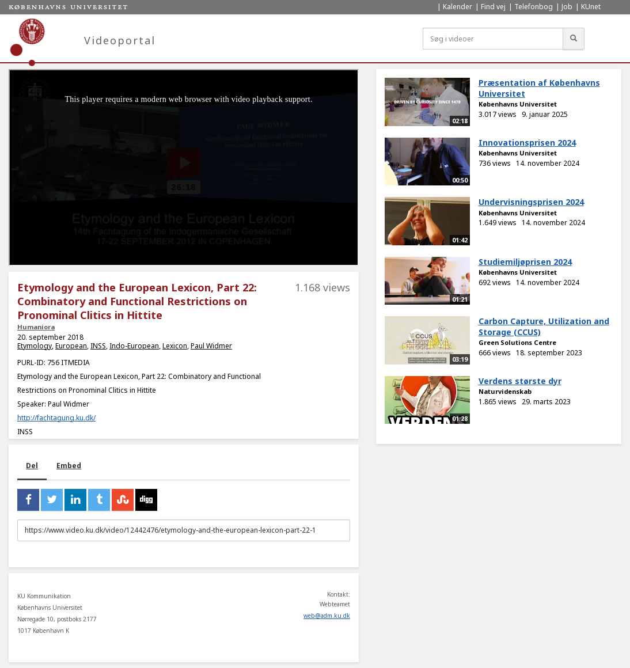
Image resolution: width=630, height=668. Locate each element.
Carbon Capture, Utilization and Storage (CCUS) (544, 326)
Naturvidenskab (505, 391)
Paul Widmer (211, 346)
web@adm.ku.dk (326, 616)
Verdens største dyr (520, 380)
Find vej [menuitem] (493, 7)
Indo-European (134, 346)
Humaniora (36, 326)
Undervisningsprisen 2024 (531, 201)
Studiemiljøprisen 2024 (525, 261)
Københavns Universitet (518, 104)
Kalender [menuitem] (457, 7)
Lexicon (174, 346)
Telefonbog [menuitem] (533, 7)
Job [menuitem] (566, 7)
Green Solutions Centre (517, 342)
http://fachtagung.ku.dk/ (56, 418)
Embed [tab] (68, 465)
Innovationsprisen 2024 (527, 142)
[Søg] (574, 39)
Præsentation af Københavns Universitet (539, 88)
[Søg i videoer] (493, 39)
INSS (98, 346)
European (71, 346)
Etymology (34, 346)
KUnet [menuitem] (591, 7)
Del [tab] (32, 465)
